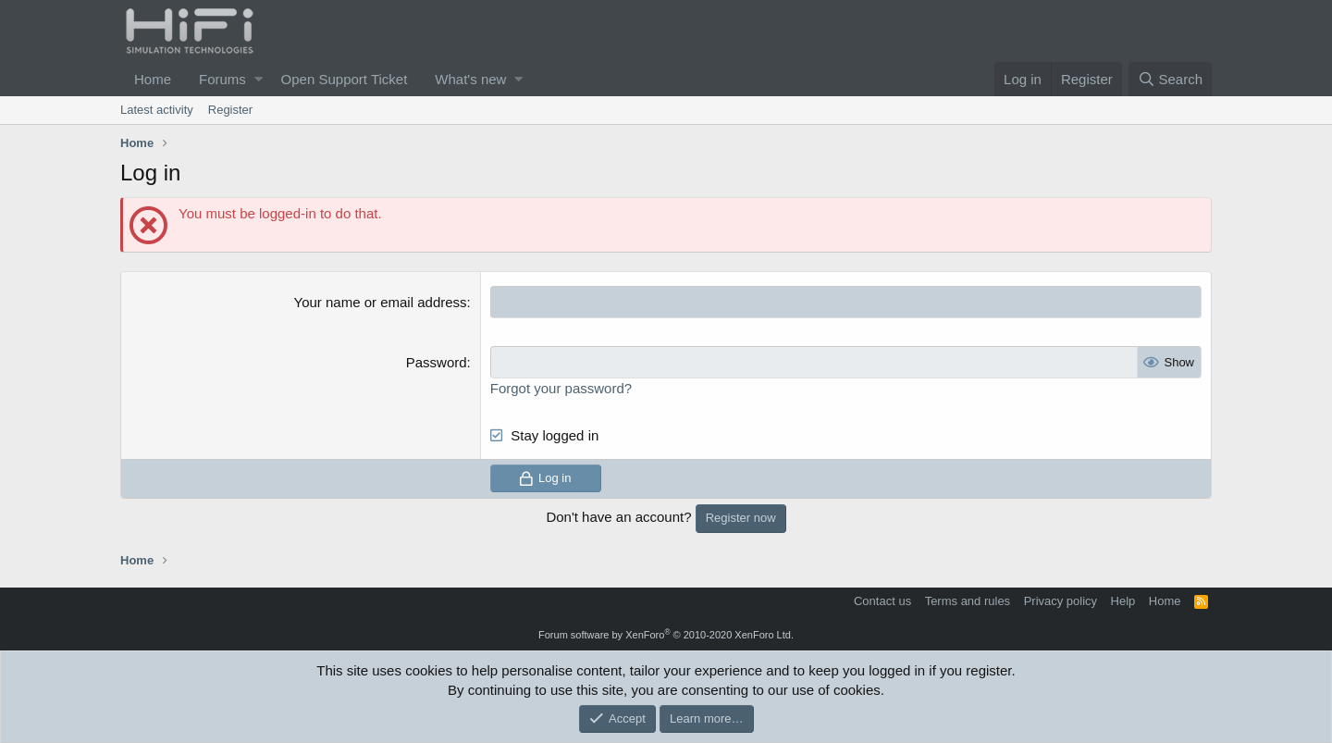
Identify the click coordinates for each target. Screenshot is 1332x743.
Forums (222, 79)
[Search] (1170, 79)
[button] (258, 79)
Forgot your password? (561, 388)
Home (152, 79)
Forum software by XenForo (666, 634)
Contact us (882, 601)
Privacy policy (1060, 601)
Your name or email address (380, 302)
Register (230, 110)
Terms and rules (967, 601)
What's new (470, 79)
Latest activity (156, 110)
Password (436, 362)
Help (1123, 601)
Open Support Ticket (344, 79)
